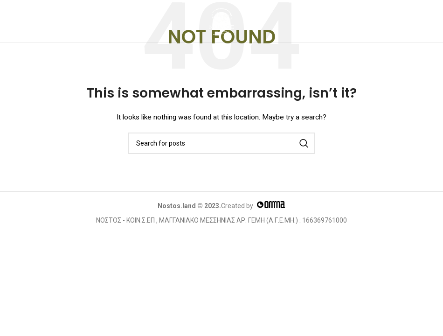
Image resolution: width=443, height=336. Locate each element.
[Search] (221, 143)
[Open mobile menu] (16, 21)
